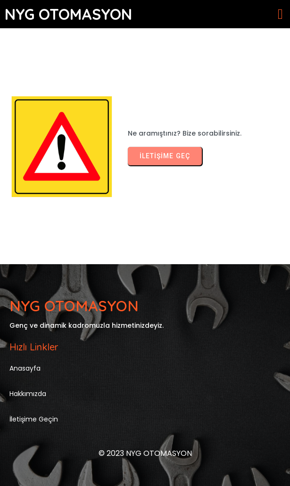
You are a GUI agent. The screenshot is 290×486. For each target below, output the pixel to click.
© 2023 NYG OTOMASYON (145, 453)
